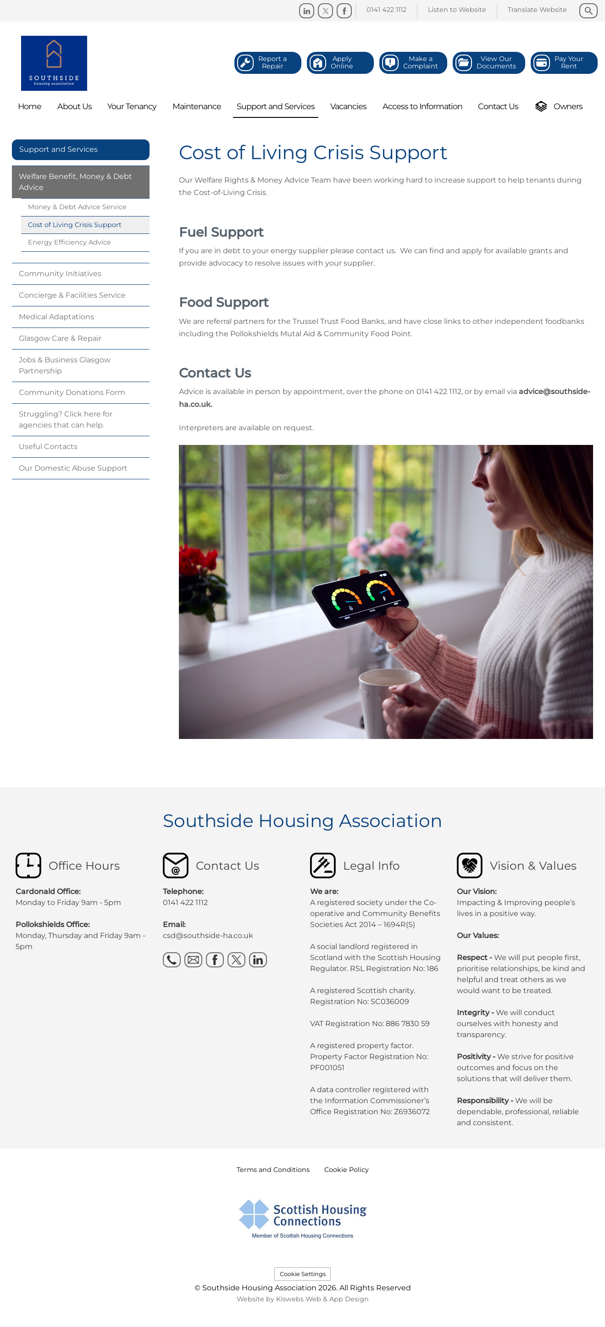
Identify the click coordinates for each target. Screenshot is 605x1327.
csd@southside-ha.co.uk (208, 935)
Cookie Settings (303, 1274)
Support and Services (58, 149)
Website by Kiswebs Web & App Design (303, 1299)
